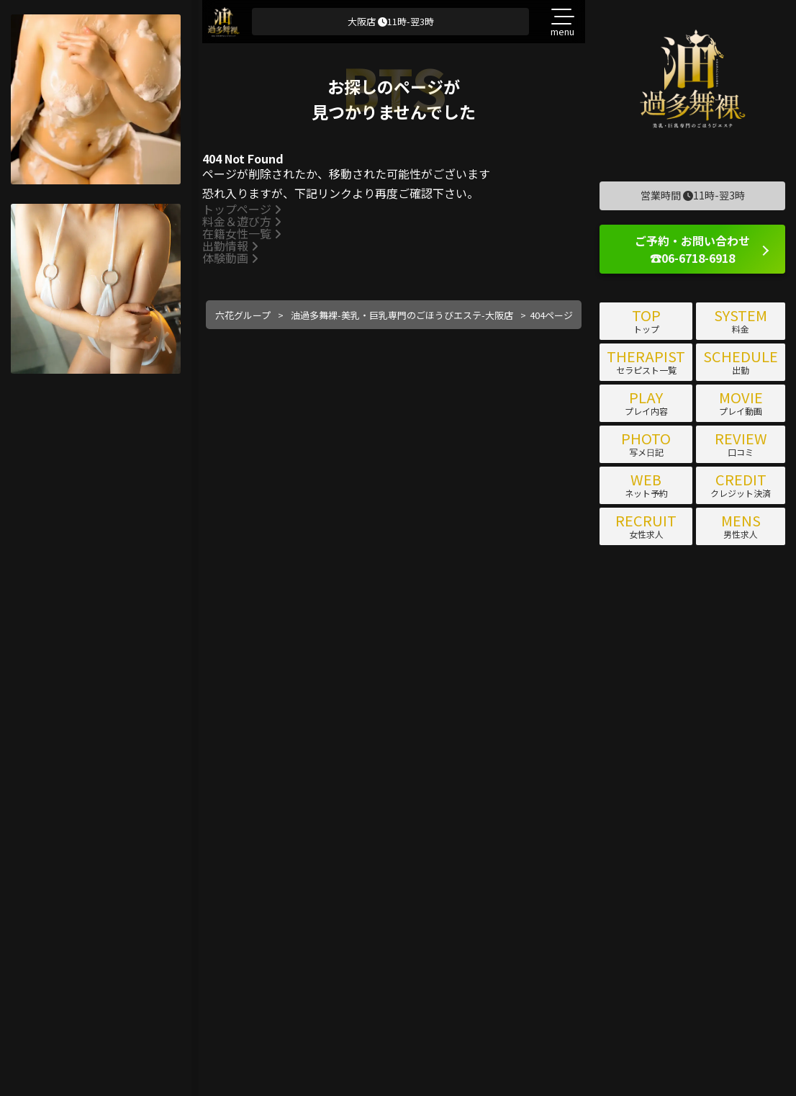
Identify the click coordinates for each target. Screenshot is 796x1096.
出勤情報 (230, 245)
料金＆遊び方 (241, 221)
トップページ (241, 208)
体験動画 (230, 257)
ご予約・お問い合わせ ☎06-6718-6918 (692, 249)
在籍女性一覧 (241, 233)
